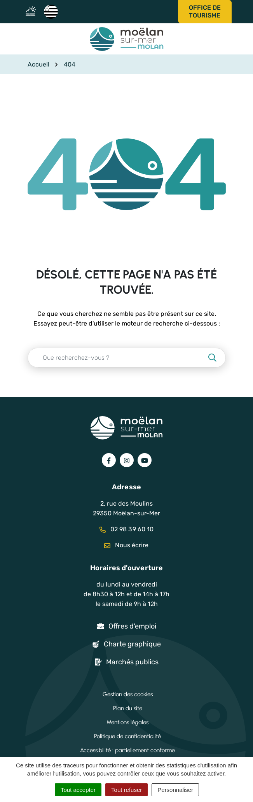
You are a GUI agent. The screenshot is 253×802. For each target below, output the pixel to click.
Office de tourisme (205, 11)
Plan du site (127, 708)
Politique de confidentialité (127, 736)
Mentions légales (127, 722)
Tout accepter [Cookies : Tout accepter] (78, 789)
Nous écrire (126, 545)
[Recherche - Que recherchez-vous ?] (117, 357)
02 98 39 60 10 (126, 529)
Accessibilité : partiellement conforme (127, 750)
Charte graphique (132, 644)
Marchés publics (132, 662)
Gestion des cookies (128, 694)
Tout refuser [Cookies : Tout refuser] (126, 789)
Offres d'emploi (132, 626)
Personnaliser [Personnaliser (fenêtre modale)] (175, 789)
